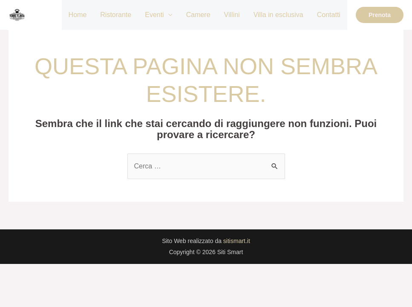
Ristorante (115, 14)
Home (78, 14)
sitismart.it (236, 240)
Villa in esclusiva (278, 14)
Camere (198, 14)
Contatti (328, 14)
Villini (232, 14)
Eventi (154, 14)
